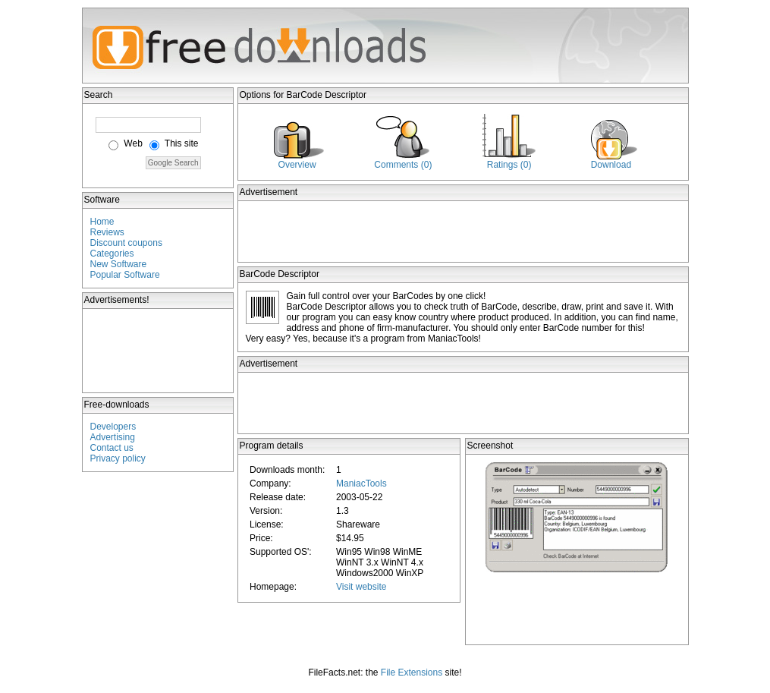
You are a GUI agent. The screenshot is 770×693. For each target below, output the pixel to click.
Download (611, 164)
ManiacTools (361, 483)
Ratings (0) (509, 164)
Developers (113, 426)
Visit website (361, 586)
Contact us (112, 448)
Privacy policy (118, 458)
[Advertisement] (158, 351)
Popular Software (125, 274)
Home (102, 221)
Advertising (112, 437)
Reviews (107, 232)
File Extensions (411, 672)
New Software (118, 264)
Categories (112, 253)
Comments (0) (403, 164)
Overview (297, 164)
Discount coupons (126, 243)
